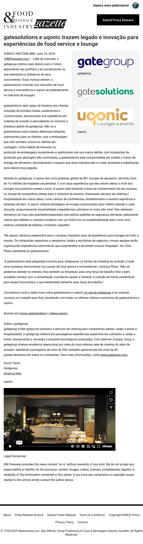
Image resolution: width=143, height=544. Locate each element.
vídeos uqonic (58, 313)
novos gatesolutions (33, 313)
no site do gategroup (97, 292)
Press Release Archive (29, 515)
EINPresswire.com (17, 59)
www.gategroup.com (113, 355)
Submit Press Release (61, 515)
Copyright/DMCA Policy (124, 515)
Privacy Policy (64, 522)
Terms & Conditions (92, 515)
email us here (12, 373)
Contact (82, 522)
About (7, 515)
